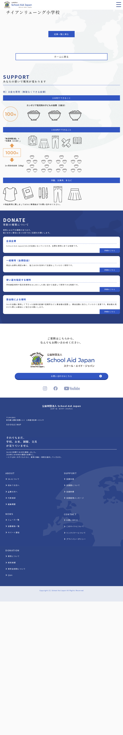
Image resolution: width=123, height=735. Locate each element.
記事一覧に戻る (61, 34)
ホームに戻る (61, 56)
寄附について (14, 556)
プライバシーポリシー (76, 539)
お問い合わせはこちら (61, 376)
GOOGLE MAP (13, 424)
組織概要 (12, 504)
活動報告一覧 (14, 526)
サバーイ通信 (14, 532)
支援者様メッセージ (75, 498)
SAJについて (13, 479)
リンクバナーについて (76, 532)
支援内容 (70, 479)
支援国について (73, 485)
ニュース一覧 (13, 519)
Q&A (10, 575)
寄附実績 (12, 562)
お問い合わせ (72, 520)
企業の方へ (13, 491)
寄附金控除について (16, 568)
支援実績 (70, 491)
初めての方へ (14, 485)
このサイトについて (75, 526)
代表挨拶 (12, 498)
